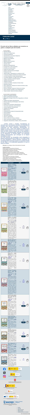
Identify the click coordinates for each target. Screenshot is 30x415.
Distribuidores (11, 22)
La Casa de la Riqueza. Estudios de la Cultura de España (15, 74)
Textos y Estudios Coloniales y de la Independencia (13, 89)
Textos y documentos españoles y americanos (12, 119)
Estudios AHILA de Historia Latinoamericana (12, 104)
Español (10, 4)
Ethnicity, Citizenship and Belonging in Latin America (14, 101)
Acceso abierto (11, 16)
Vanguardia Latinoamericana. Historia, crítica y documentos (15, 120)
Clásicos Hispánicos (7, 62)
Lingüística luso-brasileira (8, 108)
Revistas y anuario (11, 13)
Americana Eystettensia (8, 54)
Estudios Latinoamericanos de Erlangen (11, 70)
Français (23, 4)
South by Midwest (7, 112)
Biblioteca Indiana (7, 59)
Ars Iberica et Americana (8, 57)
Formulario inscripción (12, 31)
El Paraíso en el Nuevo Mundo (9, 67)
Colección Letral (7, 63)
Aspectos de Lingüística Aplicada (10, 95)
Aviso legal (19, 408)
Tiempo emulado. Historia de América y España (13, 90)
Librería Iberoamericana (12, 23)
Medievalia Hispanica (8, 84)
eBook (10, 15)
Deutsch (19, 4)
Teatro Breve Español (8, 115)
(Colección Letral (13, 168)
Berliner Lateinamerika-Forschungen (11, 96)
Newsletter (10, 33)
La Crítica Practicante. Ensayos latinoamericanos (13, 76)
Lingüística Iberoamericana (9, 80)
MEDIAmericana (7, 109)
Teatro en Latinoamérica (8, 116)
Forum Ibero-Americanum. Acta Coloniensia (12, 105)
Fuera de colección (7, 51)
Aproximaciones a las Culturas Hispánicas (12, 55)
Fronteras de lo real (7, 72)
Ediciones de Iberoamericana (9, 65)
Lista (5, 38)
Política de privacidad (21, 409)
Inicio (9, 7)
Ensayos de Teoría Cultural (9, 69)
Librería (10, 24)
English (14, 4)
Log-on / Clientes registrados (13, 32)
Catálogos (10, 17)
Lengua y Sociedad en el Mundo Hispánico (12, 78)
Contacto (19, 407)
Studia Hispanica (7, 113)
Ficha (9, 38)
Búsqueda (10, 14)
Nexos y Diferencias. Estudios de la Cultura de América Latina (16, 85)
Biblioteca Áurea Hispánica (9, 58)
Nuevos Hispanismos (8, 86)
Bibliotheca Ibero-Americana (9, 61)
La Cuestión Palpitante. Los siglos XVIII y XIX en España (15, 77)
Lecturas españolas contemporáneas (11, 107)
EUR (20, 162)
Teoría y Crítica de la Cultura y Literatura (11, 118)
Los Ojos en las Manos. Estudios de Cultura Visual (13, 82)
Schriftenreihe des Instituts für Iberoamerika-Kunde (13, 111)
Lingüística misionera (8, 81)
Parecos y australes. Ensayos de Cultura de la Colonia (14, 88)
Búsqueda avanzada (12, 25)
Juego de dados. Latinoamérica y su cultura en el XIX (14, 73)
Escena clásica (6, 103)
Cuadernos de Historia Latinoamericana (11, 100)
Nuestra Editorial (11, 8)
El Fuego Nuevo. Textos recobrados (10, 66)
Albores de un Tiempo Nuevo (9, 53)
